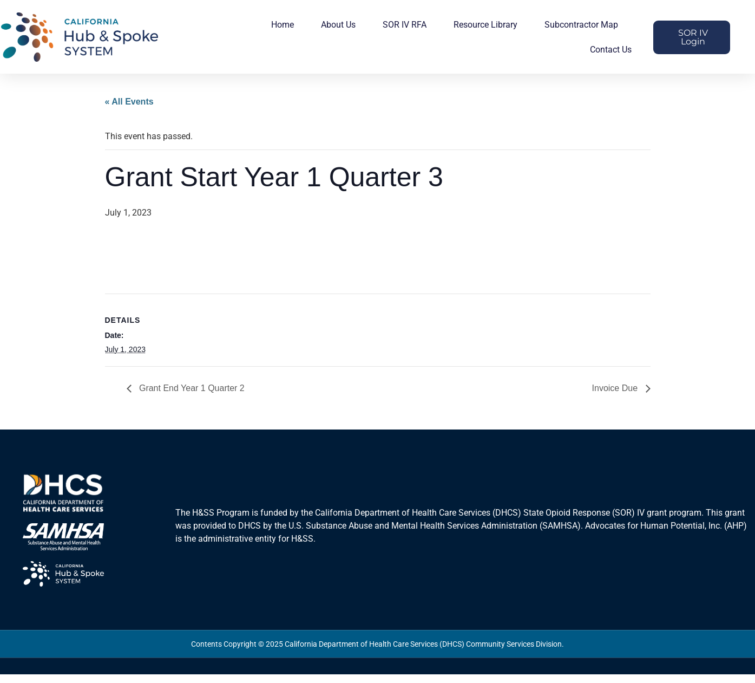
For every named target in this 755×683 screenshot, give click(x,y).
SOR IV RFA (404, 24)
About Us (338, 24)
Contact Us (611, 49)
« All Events (129, 101)
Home (282, 24)
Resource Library (485, 24)
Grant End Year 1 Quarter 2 (191, 388)
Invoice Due (616, 388)
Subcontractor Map (581, 24)
